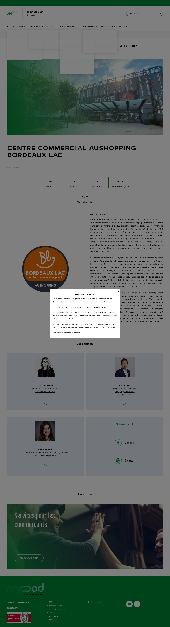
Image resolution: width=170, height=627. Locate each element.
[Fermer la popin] (118, 291)
